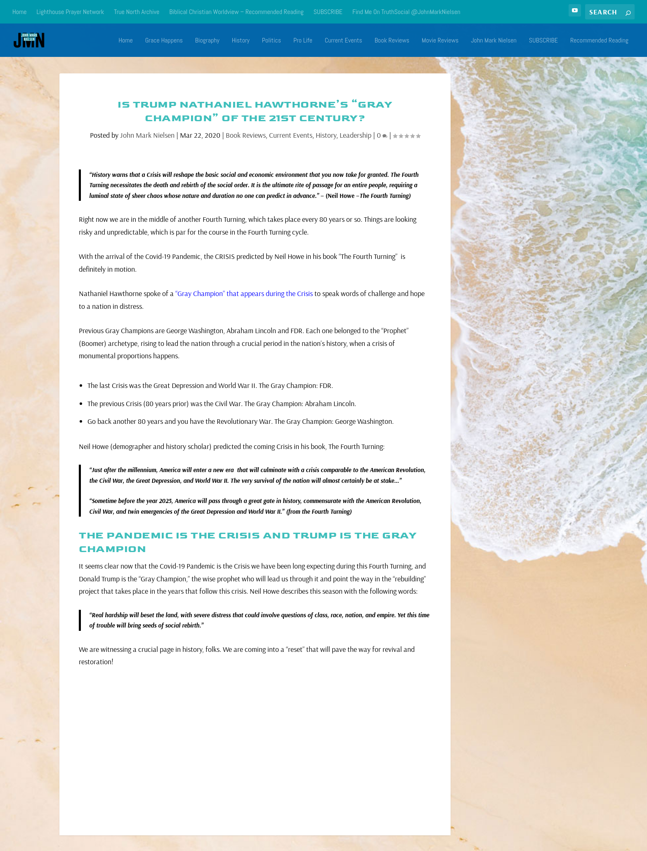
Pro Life (302, 40)
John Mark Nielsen (494, 40)
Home (19, 11)
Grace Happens (164, 40)
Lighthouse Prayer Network (70, 11)
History (241, 40)
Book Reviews (392, 40)
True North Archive (136, 11)
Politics (271, 40)
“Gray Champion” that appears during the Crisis (244, 293)
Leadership (355, 134)
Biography (207, 40)
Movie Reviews (440, 40)
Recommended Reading (599, 40)
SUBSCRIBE (328, 11)
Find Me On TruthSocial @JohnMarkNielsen (406, 11)
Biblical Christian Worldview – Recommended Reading (236, 11)
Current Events (343, 40)
